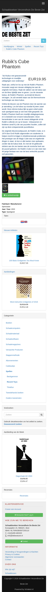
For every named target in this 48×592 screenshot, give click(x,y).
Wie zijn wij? (10, 569)
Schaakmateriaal (12, 334)
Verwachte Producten (14, 350)
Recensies (24, 496)
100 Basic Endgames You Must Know (24, 261)
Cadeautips (10, 366)
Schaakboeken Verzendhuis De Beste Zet (23, 9)
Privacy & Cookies (12, 554)
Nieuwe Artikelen (10, 230)
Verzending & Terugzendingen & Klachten (21, 552)
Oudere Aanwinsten (14, 398)
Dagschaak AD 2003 (24, 476)
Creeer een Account (13, 509)
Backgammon (12, 376)
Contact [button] (24, 541)
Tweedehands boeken (14, 393)
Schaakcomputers (13, 328)
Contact (8, 559)
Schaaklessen (10, 573)
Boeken (9, 323)
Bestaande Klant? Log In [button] (24, 515)
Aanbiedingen (9, 272)
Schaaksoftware (12, 339)
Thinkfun (10, 387)
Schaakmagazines (13, 344)
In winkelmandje (11, 195)
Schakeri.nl (29, 589)
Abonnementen (12, 361)
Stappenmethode (13, 355)
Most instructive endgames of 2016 (24, 302)
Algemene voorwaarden (14, 557)
